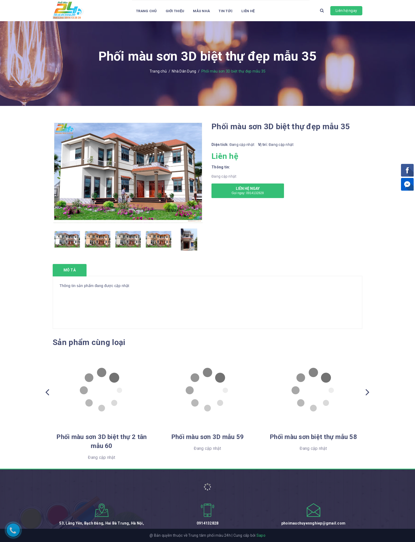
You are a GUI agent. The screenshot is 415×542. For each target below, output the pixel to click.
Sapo (260, 535)
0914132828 (208, 523)
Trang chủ (146, 11)
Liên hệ (248, 11)
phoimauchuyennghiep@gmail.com (313, 523)
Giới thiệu (175, 11)
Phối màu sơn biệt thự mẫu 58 (313, 437)
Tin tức (226, 11)
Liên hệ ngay (346, 10)
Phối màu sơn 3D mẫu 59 (207, 437)
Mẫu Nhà (201, 11)
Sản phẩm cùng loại (89, 342)
